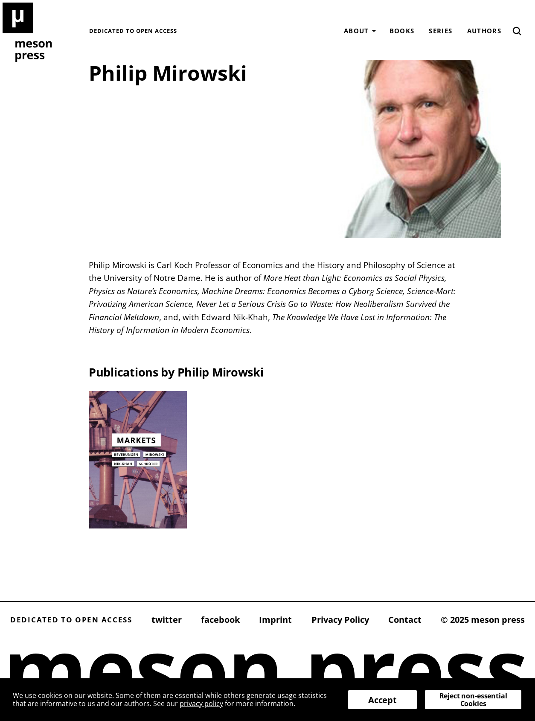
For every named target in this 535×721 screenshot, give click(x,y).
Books (402, 30)
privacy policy (201, 703)
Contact (405, 619)
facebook (220, 619)
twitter (166, 619)
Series (440, 30)
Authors (484, 30)
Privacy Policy (340, 619)
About (356, 30)
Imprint (275, 619)
